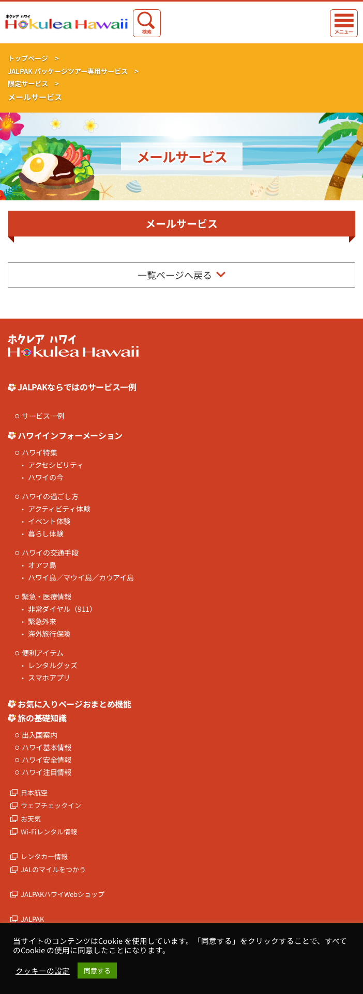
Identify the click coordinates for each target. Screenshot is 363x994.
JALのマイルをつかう (53, 869)
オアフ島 (42, 565)
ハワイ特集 (39, 452)
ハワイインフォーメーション (70, 435)
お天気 (31, 819)
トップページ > (33, 58)
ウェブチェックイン (51, 805)
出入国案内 (39, 735)
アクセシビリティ (56, 465)
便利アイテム (43, 653)
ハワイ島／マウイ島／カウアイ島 (81, 577)
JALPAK (32, 919)
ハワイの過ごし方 (50, 496)
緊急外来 (42, 621)
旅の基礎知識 (42, 717)
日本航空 (34, 792)
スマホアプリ (49, 678)
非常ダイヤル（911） (62, 609)
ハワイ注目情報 (46, 772)
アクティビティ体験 (59, 509)
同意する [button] (97, 970)
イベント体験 (49, 521)
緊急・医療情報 (46, 597)
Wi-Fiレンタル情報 (49, 832)
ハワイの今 (46, 477)
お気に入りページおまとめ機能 (74, 703)
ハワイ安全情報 (46, 760)
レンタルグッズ (53, 665)
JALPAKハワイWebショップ (62, 894)
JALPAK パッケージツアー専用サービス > (73, 71)
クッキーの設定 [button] (43, 970)
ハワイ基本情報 (46, 747)
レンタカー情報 (44, 856)
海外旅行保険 (49, 634)
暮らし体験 (46, 534)
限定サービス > (33, 83)
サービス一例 (43, 416)
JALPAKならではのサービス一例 (77, 386)
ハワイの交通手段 (50, 553)
